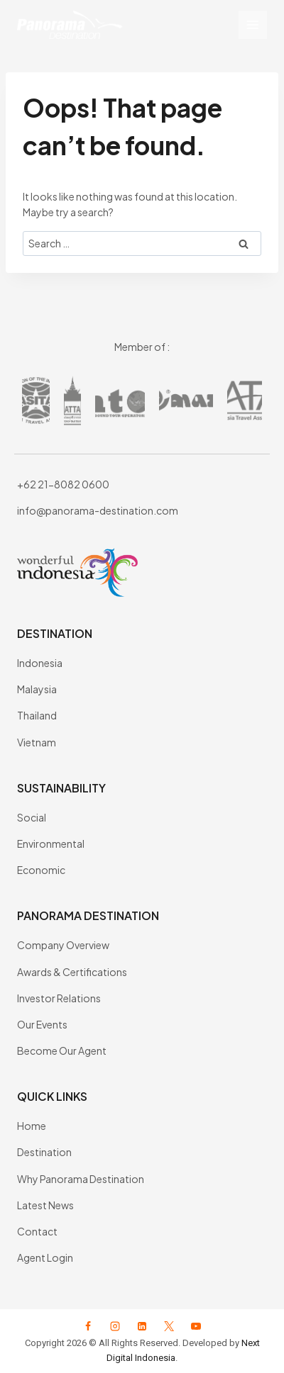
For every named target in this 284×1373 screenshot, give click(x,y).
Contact (37, 1231)
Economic (41, 869)
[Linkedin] (142, 1326)
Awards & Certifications (72, 971)
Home (31, 1125)
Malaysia (37, 689)
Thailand (37, 715)
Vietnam (36, 742)
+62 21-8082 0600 (63, 484)
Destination (44, 1151)
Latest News (45, 1205)
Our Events (42, 1024)
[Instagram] (115, 1326)
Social (31, 817)
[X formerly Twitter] (169, 1326)
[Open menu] (253, 25)
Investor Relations (59, 998)
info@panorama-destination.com (97, 510)
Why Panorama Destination (80, 1178)
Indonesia (39, 662)
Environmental (50, 843)
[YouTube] (196, 1326)
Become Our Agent (61, 1050)
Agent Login (45, 1257)
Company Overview (63, 944)
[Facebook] (88, 1326)
